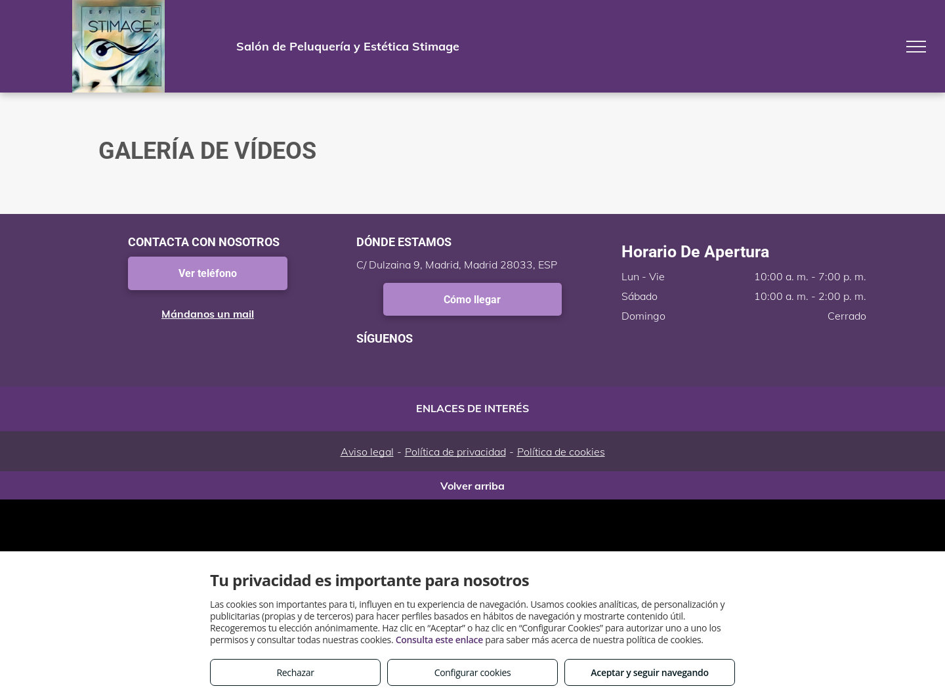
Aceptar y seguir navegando (649, 672)
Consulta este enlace (439, 639)
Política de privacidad (455, 451)
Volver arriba (472, 485)
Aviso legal (367, 451)
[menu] (916, 47)
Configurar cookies (472, 672)
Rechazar (295, 672)
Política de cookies (561, 451)
